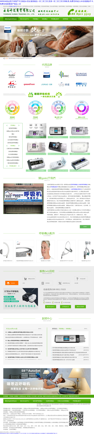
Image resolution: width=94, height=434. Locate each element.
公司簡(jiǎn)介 (65, 306)
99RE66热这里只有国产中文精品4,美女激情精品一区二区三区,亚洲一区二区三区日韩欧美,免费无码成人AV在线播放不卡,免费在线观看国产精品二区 (28, 433)
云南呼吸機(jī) (12, 429)
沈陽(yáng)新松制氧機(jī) (12, 160)
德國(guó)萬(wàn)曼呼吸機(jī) (13, 133)
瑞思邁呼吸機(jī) (13, 128)
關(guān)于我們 (76, 19)
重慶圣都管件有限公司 (74, 396)
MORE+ (85, 226)
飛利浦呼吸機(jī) (13, 137)
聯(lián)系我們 (9, 23)
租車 (60, 396)
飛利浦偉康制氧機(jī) (13, 163)
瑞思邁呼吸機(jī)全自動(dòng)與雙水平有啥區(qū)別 (20, 58)
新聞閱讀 (65, 19)
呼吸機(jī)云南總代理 (13, 6)
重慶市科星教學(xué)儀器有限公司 (51, 396)
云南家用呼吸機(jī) (83, 184)
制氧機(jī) (44, 19)
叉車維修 (11, 396)
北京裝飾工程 (65, 396)
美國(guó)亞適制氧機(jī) (13, 157)
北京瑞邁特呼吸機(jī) (13, 139)
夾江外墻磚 (34, 396)
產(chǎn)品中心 (24, 19)
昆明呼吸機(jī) (74, 184)
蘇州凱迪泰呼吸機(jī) (13, 142)
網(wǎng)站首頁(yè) (11, 19)
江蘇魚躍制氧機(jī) (13, 151)
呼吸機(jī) (35, 19)
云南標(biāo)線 (22, 396)
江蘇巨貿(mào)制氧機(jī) (13, 148)
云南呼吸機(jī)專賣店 (76, 189)
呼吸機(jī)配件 (55, 19)
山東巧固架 (39, 396)
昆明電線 (29, 396)
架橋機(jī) (16, 396)
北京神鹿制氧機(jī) (13, 154)
